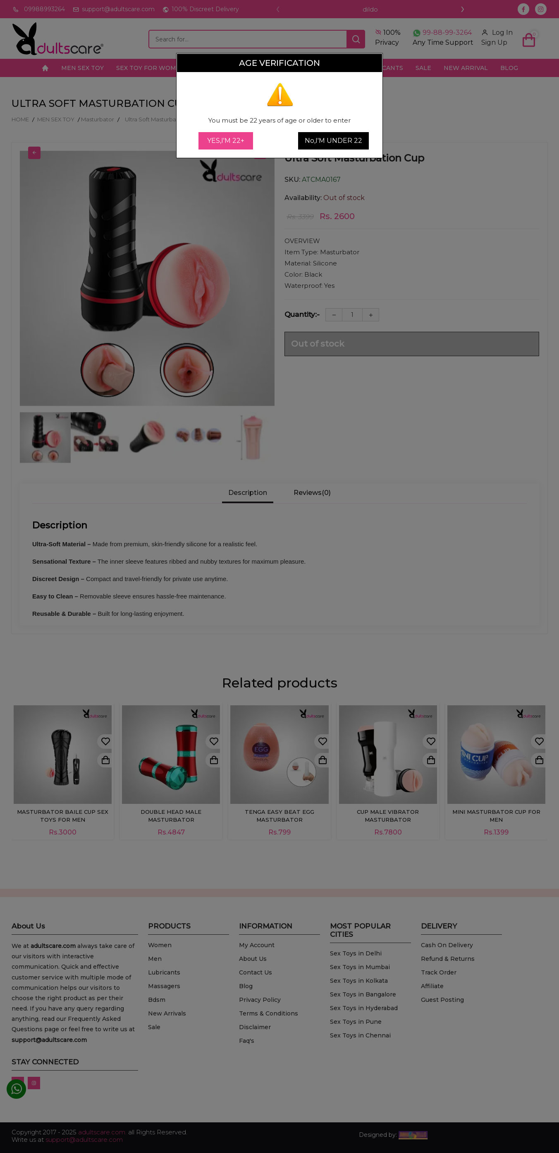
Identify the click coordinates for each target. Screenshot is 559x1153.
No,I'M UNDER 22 (333, 141)
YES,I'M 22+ (225, 141)
